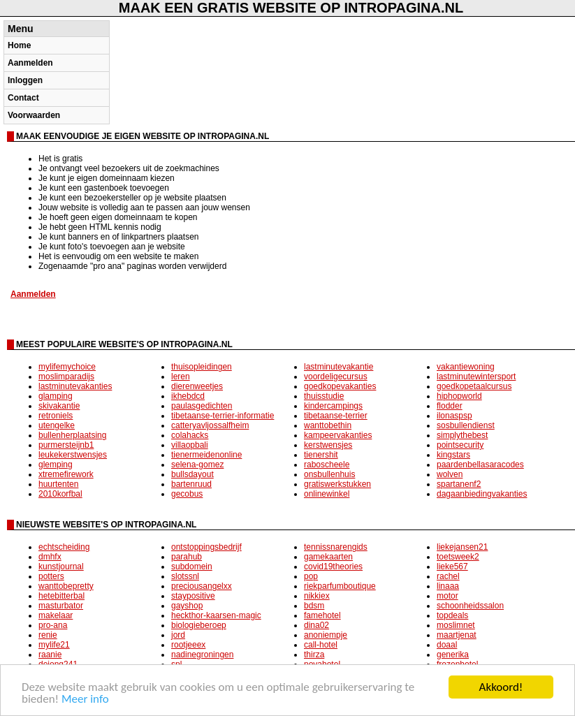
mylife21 (54, 645)
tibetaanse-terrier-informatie (222, 416)
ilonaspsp (454, 416)
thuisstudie (324, 396)
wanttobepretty (66, 586)
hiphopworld (459, 396)
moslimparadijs (66, 376)
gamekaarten (328, 557)
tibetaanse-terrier (335, 416)
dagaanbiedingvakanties (482, 494)
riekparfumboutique (340, 586)
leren (180, 376)
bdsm (314, 606)
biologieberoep (198, 625)
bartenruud (191, 484)
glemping (55, 464)
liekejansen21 (462, 547)
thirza (314, 654)
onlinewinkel (326, 494)
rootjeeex (188, 645)
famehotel (322, 615)
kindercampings (333, 406)
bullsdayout (192, 474)
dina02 (316, 625)
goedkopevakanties (340, 386)
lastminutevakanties (75, 386)
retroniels (55, 416)
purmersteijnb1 (66, 445)
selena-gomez (197, 464)
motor (447, 596)
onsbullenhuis (329, 474)
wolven (450, 474)
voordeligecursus (335, 376)
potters (51, 576)
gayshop (187, 606)
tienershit (321, 455)
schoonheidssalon (470, 606)
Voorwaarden (34, 115)
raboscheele (326, 464)
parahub (186, 557)
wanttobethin (327, 425)
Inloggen (25, 80)
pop (311, 576)
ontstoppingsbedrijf (206, 547)
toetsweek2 (458, 557)
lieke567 (452, 566)
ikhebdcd (188, 396)
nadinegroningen (202, 654)
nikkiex (317, 596)
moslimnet (456, 625)
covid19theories (333, 566)
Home (19, 45)
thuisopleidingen (201, 367)
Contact (23, 98)
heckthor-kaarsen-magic (216, 615)
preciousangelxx (201, 586)
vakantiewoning (466, 367)
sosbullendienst (466, 425)
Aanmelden (30, 63)
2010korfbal (60, 494)
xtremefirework (66, 474)
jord (178, 635)
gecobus (187, 494)
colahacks (189, 435)
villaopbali (189, 445)
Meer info (85, 699)
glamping (55, 396)
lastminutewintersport (476, 376)
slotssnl (185, 576)
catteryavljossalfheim (210, 425)
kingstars (453, 455)
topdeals (452, 615)
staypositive (193, 596)
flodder (450, 406)
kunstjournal (61, 566)
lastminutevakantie (338, 367)
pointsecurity (460, 445)
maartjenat (456, 635)
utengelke (56, 425)
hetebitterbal (61, 596)
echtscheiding (63, 547)
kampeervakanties (338, 435)
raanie (49, 654)
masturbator (60, 606)
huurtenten (58, 484)
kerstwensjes (328, 445)
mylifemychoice (67, 367)
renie (47, 635)
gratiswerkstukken (337, 484)
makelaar (55, 615)
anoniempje (325, 635)
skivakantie (59, 406)
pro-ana (52, 625)
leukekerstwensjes (72, 455)
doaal (447, 645)
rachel (448, 576)
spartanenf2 (459, 484)
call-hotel (320, 645)
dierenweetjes (197, 386)
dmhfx (49, 557)
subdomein (191, 566)
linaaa (448, 586)
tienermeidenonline (206, 455)
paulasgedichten (201, 406)
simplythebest (462, 435)
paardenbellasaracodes (480, 464)
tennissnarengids (335, 547)
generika (453, 654)
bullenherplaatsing (72, 435)
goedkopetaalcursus (474, 386)
